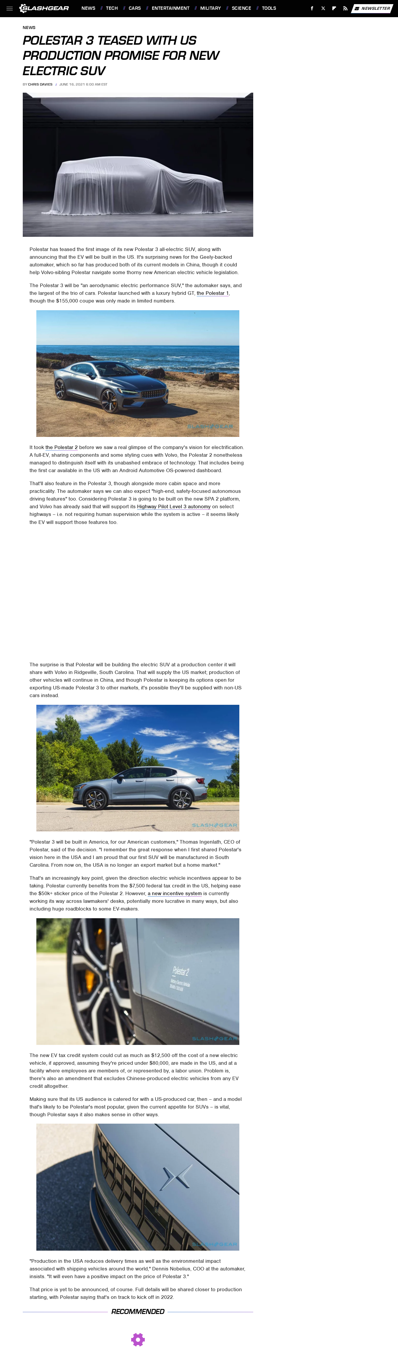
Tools (269, 8)
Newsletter (372, 8)
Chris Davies (40, 84)
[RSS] (345, 8)
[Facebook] (312, 8)
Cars (135, 8)
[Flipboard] (334, 8)
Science (241, 8)
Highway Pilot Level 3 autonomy (174, 506)
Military (210, 8)
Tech (112, 8)
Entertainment (171, 8)
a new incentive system (175, 893)
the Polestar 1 (213, 293)
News (88, 8)
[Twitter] (323, 8)
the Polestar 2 (62, 447)
